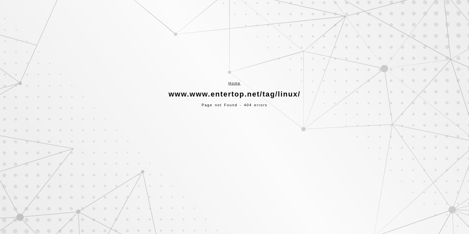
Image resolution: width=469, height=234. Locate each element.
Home (234, 83)
